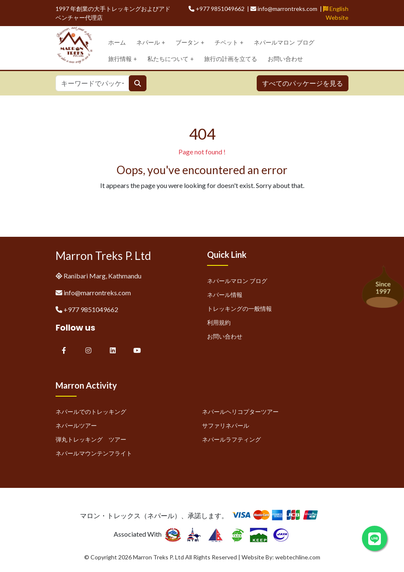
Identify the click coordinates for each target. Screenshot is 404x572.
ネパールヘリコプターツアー (240, 411)
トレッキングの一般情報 (239, 308)
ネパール (150, 42)
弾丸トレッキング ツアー (91, 439)
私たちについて (170, 59)
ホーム (117, 42)
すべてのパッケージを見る (302, 83)
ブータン (189, 42)
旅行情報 (122, 59)
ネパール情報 (224, 294)
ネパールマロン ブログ (284, 42)
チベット (229, 42)
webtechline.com (297, 557)
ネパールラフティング (231, 439)
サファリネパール (225, 425)
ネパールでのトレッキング (91, 411)
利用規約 (219, 322)
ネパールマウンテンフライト (94, 453)
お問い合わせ (285, 59)
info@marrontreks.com (97, 293)
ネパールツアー (76, 425)
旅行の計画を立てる (230, 59)
